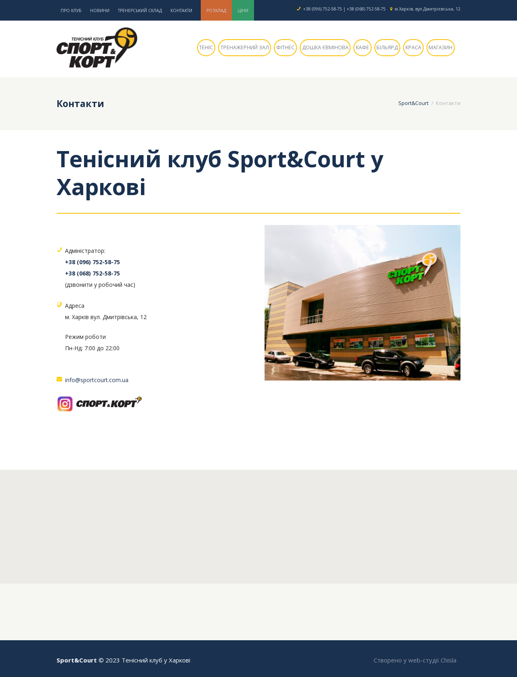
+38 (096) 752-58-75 (322, 9)
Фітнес (285, 47)
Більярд (387, 47)
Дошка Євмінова (325, 47)
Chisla (448, 660)
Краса (413, 47)
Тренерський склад (140, 10)
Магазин (440, 47)
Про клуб (71, 10)
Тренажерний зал (245, 47)
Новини (99, 10)
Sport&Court (413, 103)
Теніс (206, 47)
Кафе (362, 47)
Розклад (216, 10)
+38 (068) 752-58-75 (366, 9)
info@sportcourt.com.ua (96, 380)
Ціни (242, 10)
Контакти (181, 10)
